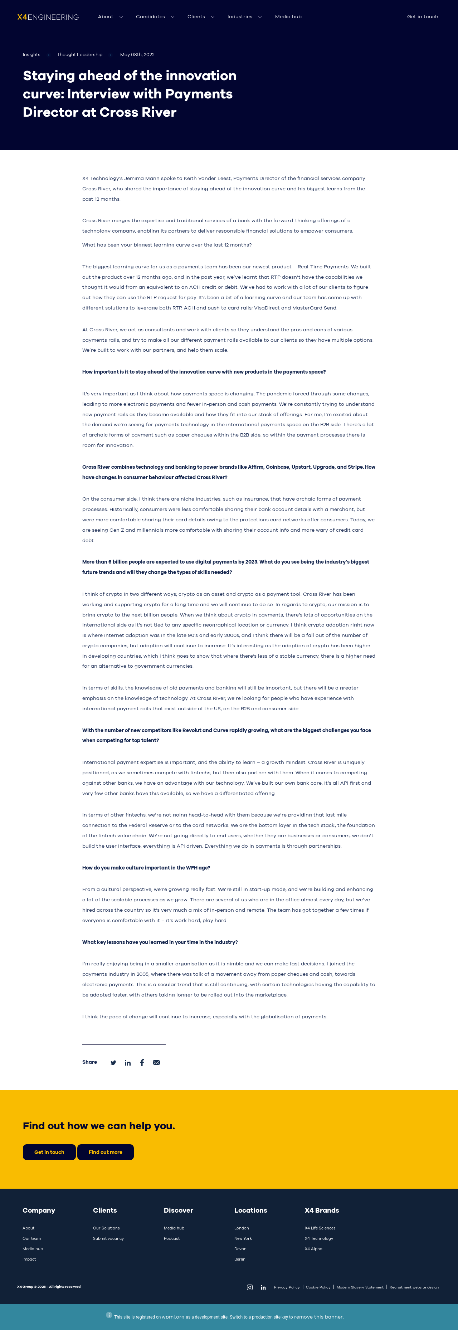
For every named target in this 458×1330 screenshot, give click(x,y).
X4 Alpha (313, 1249)
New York (243, 1238)
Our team (32, 1238)
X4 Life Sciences (320, 1228)
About (105, 16)
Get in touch (422, 16)
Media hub (288, 16)
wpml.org (173, 1317)
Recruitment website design (414, 1287)
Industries (240, 16)
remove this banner (318, 1317)
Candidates (150, 16)
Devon (240, 1249)
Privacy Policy (287, 1287)
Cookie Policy (318, 1287)
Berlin (239, 1259)
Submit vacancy (108, 1238)
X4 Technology (319, 1238)
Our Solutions (106, 1228)
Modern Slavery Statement (360, 1287)
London (241, 1228)
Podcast (172, 1238)
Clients (196, 16)
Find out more (105, 1152)
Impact (29, 1259)
